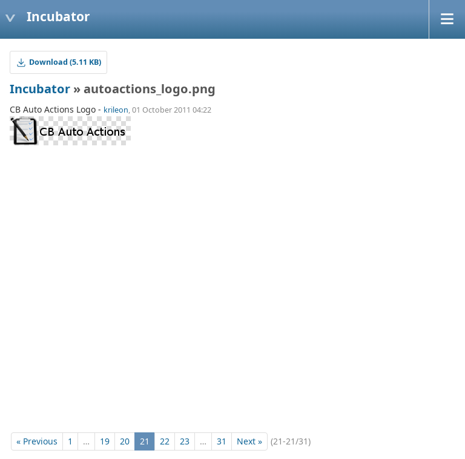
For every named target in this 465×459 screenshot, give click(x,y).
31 (221, 441)
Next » (249, 441)
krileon (116, 110)
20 (125, 441)
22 (165, 441)
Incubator (40, 89)
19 (105, 441)
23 (185, 441)
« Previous (37, 441)
